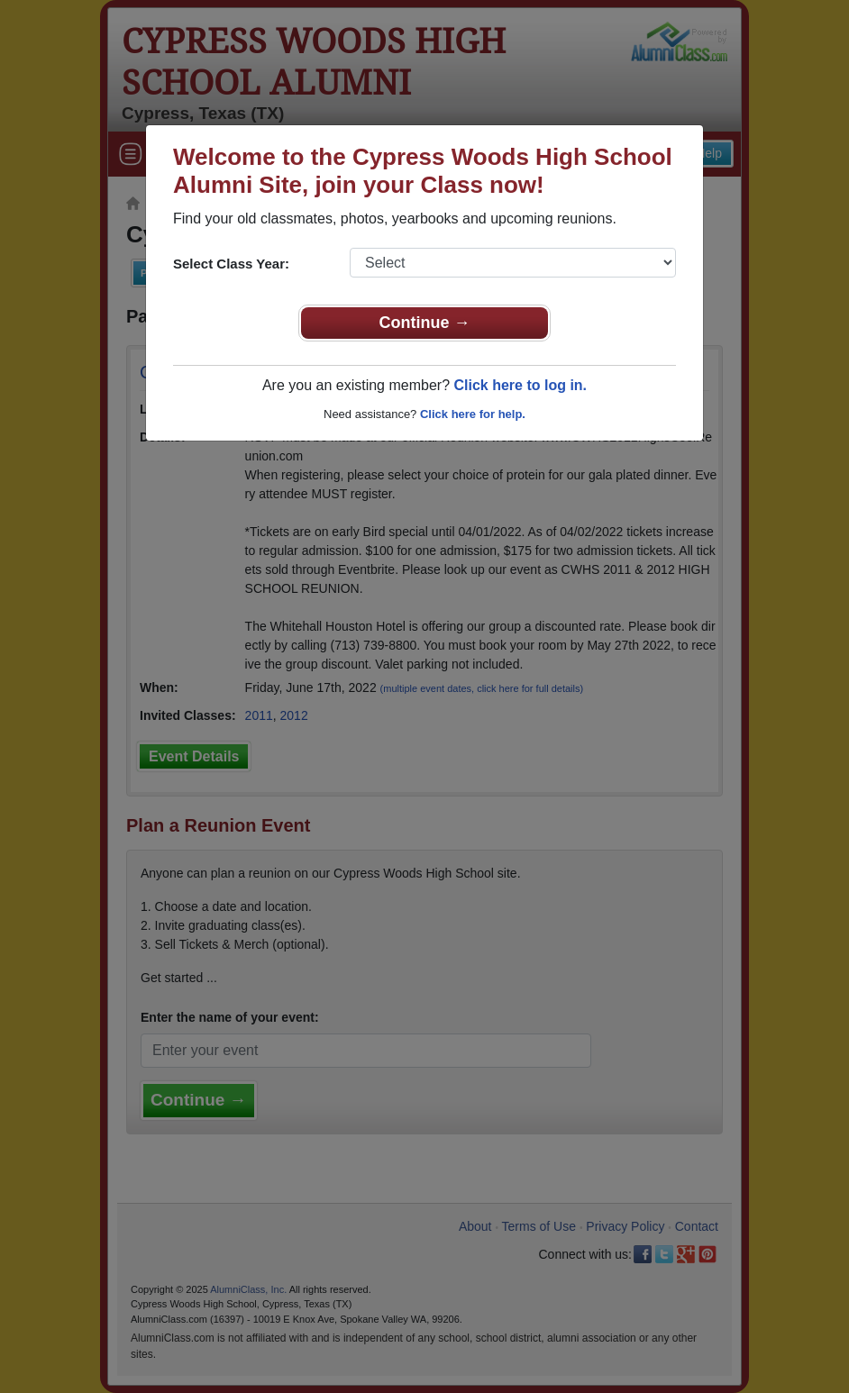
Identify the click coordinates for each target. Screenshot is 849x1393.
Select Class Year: (231, 263)
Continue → (424, 323)
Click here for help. (472, 414)
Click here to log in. (520, 385)
